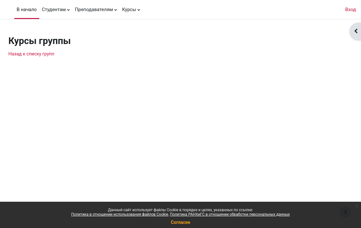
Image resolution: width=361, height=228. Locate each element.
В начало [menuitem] (27, 9)
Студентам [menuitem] (54, 9)
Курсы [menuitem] (129, 9)
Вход (350, 9)
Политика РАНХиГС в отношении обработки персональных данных (230, 214)
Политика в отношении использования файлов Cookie (119, 214)
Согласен (180, 222)
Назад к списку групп (46, 54)
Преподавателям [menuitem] (94, 9)
